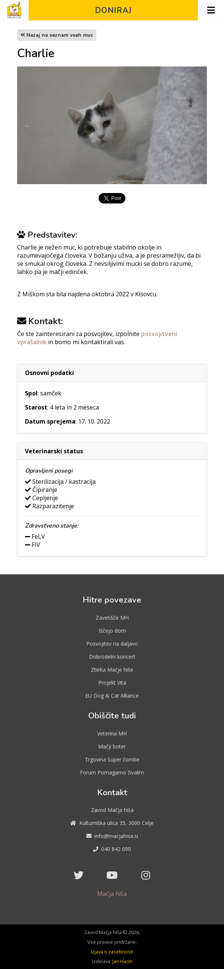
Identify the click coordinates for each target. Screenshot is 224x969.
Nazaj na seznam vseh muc (56, 35)
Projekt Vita (112, 682)
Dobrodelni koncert (112, 656)
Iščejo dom (112, 630)
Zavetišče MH (112, 617)
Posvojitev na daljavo (112, 643)
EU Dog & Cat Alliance (112, 695)
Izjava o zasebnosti (112, 951)
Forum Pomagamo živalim (112, 772)
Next (197, 125)
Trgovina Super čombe (112, 759)
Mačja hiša (112, 894)
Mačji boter (112, 746)
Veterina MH (112, 733)
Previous (27, 125)
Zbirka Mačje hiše (112, 669)
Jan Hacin (122, 961)
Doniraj (113, 10)
